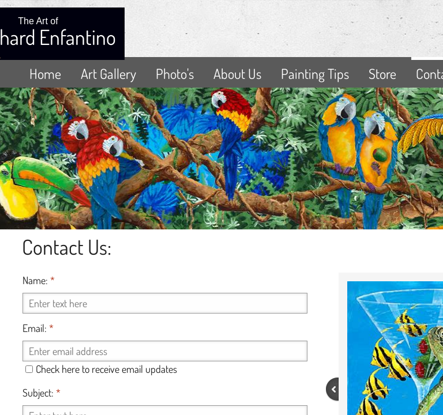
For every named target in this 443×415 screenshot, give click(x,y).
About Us (237, 73)
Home (45, 73)
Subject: (41, 392)
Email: (38, 328)
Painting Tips (315, 73)
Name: (38, 280)
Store (382, 73)
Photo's (175, 73)
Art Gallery (108, 73)
